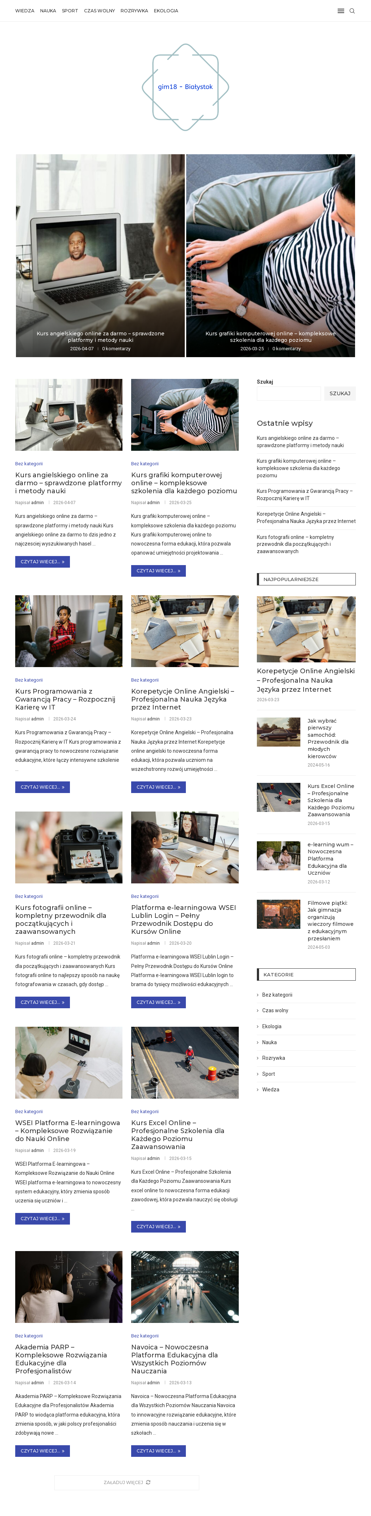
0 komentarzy (116, 348)
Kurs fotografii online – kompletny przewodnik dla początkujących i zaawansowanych (61, 920)
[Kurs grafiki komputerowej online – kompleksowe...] (270, 255)
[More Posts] (126, 1483)
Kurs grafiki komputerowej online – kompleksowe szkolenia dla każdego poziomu (270, 336)
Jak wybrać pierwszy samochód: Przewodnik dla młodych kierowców (328, 739)
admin (37, 502)
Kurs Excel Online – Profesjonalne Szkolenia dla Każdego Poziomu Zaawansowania (178, 1135)
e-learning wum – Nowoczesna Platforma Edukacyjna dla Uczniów (330, 858)
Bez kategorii (277, 995)
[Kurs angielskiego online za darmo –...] (100, 255)
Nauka (48, 10)
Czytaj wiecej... (42, 561)
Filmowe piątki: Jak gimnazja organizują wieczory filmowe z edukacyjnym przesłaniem (331, 921)
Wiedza (24, 10)
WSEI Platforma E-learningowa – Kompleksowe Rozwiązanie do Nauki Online (67, 1131)
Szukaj (265, 382)
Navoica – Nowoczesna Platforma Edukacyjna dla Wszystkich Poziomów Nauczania (174, 1360)
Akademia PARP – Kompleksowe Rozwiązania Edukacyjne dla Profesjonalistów (61, 1360)
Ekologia (166, 10)
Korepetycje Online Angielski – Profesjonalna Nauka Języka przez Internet (182, 700)
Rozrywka (134, 10)
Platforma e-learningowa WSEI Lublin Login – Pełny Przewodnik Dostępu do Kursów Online (183, 920)
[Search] (352, 10)
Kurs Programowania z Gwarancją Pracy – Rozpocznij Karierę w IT (65, 700)
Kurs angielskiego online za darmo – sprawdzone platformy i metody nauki (100, 336)
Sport (70, 10)
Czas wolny (99, 10)
